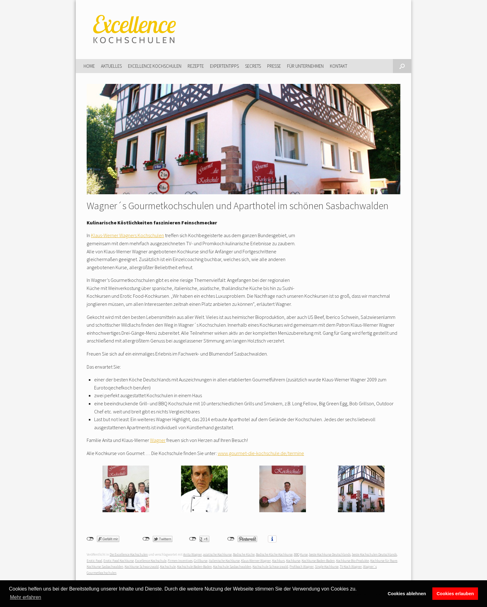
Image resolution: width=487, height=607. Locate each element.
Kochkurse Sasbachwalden (105, 566)
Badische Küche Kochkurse (274, 554)
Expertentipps (224, 66)
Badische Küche (244, 554)
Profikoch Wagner (301, 566)
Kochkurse (293, 561)
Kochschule (168, 566)
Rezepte (196, 66)
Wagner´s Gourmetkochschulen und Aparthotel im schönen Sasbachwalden (238, 206)
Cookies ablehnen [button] (407, 593)
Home (89, 66)
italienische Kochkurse (224, 561)
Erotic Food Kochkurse (118, 561)
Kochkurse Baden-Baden (318, 561)
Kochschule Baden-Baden (194, 566)
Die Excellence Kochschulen (129, 554)
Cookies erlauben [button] (455, 593)
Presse (274, 66)
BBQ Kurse (301, 554)
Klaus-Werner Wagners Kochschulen (127, 235)
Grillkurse (200, 561)
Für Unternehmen (305, 66)
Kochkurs (278, 561)
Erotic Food (94, 561)
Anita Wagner (192, 554)
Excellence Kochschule (150, 561)
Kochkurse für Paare (383, 561)
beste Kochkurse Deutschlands (330, 554)
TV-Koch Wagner (351, 566)
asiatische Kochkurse (217, 554)
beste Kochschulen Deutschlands (374, 554)
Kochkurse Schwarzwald (142, 566)
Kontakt (338, 66)
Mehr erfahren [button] (25, 597)
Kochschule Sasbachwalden (232, 566)
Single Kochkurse (327, 566)
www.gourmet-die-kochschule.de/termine (261, 453)
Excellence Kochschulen (154, 66)
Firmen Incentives (180, 561)
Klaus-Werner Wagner (256, 561)
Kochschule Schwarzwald (270, 566)
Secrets (253, 66)
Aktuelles (111, 66)
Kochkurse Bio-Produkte (352, 561)
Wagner (158, 440)
